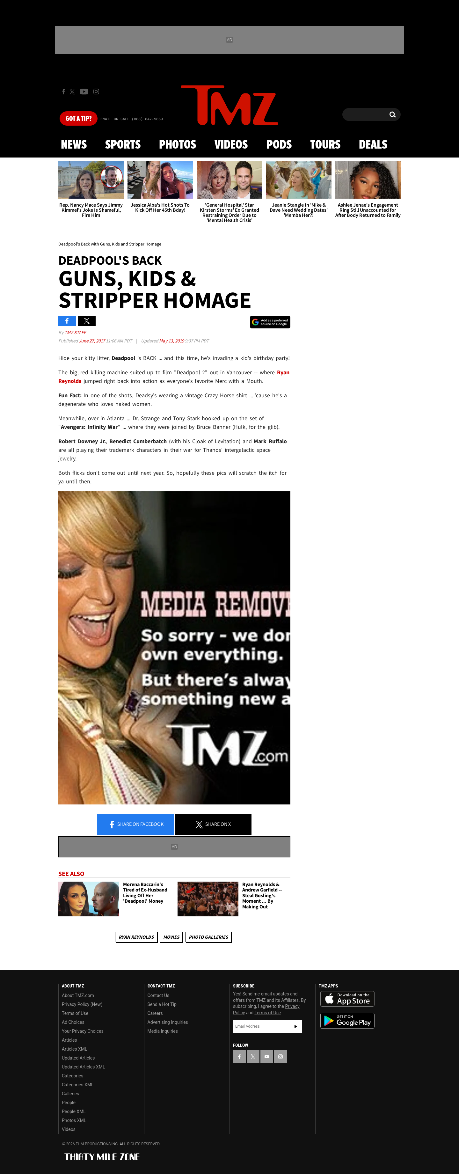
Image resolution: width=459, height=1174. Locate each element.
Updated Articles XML (83, 1066)
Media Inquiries (163, 1031)
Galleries (70, 1093)
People (69, 1102)
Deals (373, 145)
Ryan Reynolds (136, 937)
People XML (74, 1111)
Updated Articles (78, 1057)
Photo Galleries (208, 937)
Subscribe (295, 1026)
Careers (155, 1013)
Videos (231, 145)
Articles (69, 1040)
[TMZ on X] (73, 91)
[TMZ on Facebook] (63, 91)
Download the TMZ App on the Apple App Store (347, 999)
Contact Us (159, 995)
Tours (325, 145)
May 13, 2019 (172, 341)
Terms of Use (75, 1013)
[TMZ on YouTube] (266, 1056)
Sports (123, 145)
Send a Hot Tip (162, 1004)
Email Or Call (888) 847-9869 (131, 119)
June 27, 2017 (92, 341)
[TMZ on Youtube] (84, 91)
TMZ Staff (75, 332)
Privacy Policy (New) (82, 1004)
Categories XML (77, 1084)
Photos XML (74, 1120)
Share (136, 824)
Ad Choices (73, 1022)
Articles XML (74, 1049)
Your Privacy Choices (83, 1031)
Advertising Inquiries (168, 1022)
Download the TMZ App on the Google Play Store (347, 1021)
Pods (279, 145)
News (74, 145)
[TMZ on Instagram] (96, 91)
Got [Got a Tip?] (78, 119)
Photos (177, 145)
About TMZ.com (78, 995)
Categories (72, 1075)
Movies (171, 937)
